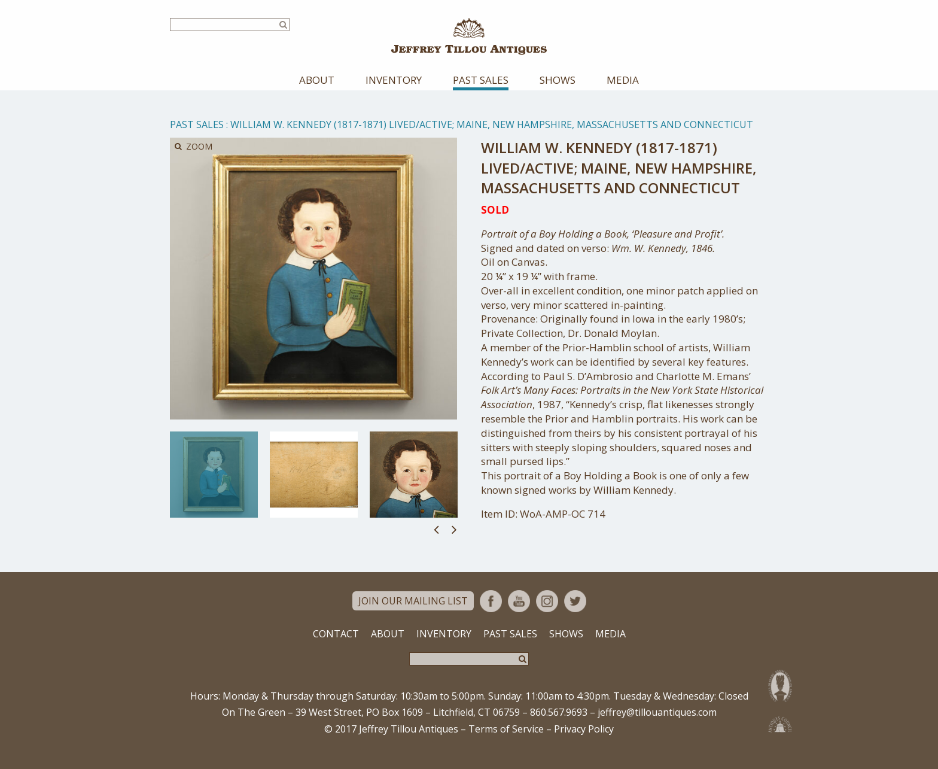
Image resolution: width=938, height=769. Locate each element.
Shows (557, 92)
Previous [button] (436, 541)
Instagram (547, 613)
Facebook (491, 613)
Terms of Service (506, 740)
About (316, 92)
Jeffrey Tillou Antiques (469, 43)
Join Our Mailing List (413, 613)
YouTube (519, 613)
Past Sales (480, 92)
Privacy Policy (584, 740)
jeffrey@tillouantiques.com (657, 724)
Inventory (394, 92)
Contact (336, 645)
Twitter (575, 613)
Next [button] (454, 541)
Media (623, 92)
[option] (214, 487)
